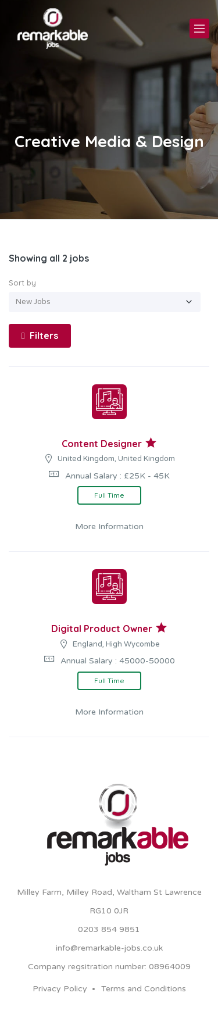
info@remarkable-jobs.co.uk (109, 948)
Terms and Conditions (143, 989)
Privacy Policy (60, 989)
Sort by (22, 282)
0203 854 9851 (109, 929)
